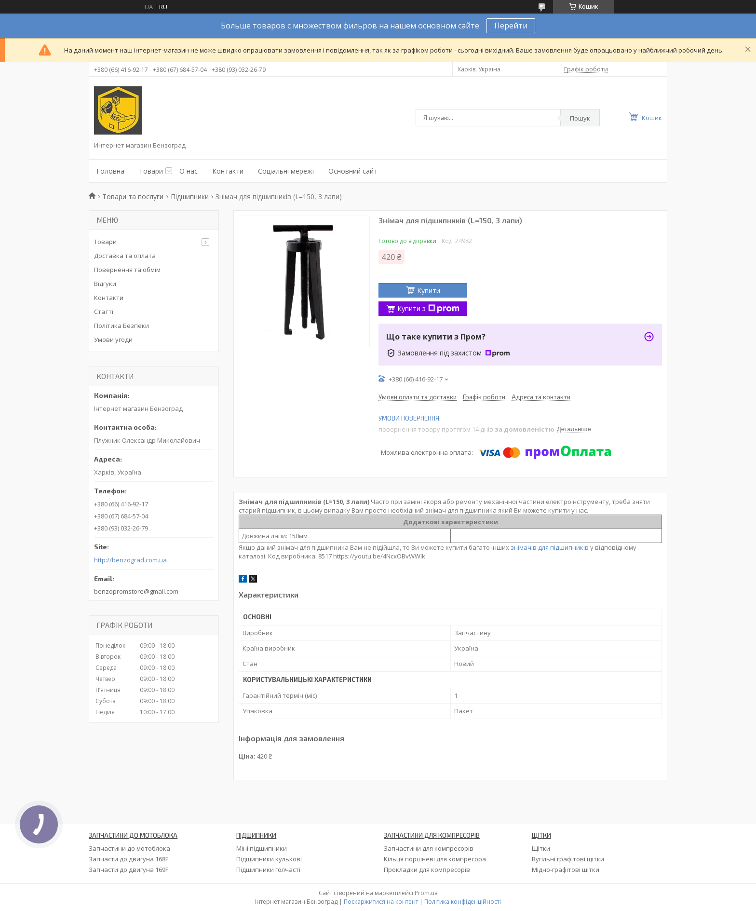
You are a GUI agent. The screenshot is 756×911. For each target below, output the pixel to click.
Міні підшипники (261, 848)
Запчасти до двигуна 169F (128, 869)
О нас (188, 171)
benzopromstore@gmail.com (136, 591)
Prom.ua (426, 893)
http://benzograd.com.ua (130, 560)
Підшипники (190, 196)
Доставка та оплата (125, 255)
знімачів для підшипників (550, 547)
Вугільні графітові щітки (568, 859)
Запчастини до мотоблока (129, 848)
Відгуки (105, 283)
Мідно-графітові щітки (565, 869)
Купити (428, 290)
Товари (151, 171)
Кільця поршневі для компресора (435, 859)
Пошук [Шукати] (580, 118)
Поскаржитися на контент (381, 901)
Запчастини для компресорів (428, 848)
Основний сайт (353, 171)
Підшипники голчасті (268, 869)
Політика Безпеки (121, 325)
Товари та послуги (132, 196)
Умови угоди (113, 339)
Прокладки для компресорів (427, 869)
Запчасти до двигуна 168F (128, 859)
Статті (103, 311)
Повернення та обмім (127, 269)
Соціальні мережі (286, 171)
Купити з (428, 308)
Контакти (227, 171)
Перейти (510, 25)
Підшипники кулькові (269, 859)
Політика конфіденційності (462, 901)
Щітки (541, 848)
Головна (110, 171)
